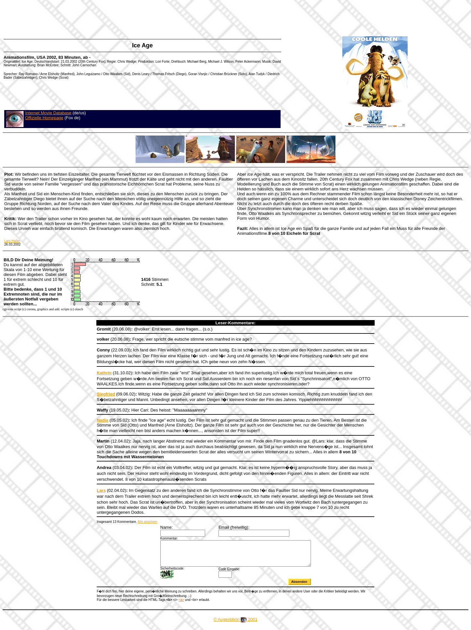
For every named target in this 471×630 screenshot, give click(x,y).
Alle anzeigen (147, 522)
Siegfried (106, 394)
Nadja (102, 420)
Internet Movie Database (48, 112)
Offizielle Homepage (44, 117)
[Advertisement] (122, 18)
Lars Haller (12, 241)
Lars (101, 490)
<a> (181, 604)
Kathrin (104, 372)
